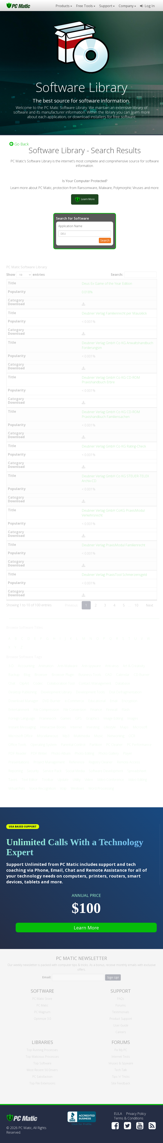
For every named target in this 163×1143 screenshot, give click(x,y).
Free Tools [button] (85, 6)
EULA (118, 1113)
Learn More (86, 927)
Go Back (19, 143)
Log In (147, 6)
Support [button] (107, 6)
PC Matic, (25, 1127)
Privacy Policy (136, 1113)
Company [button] (127, 6)
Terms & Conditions (128, 1118)
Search (105, 240)
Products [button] (64, 6)
